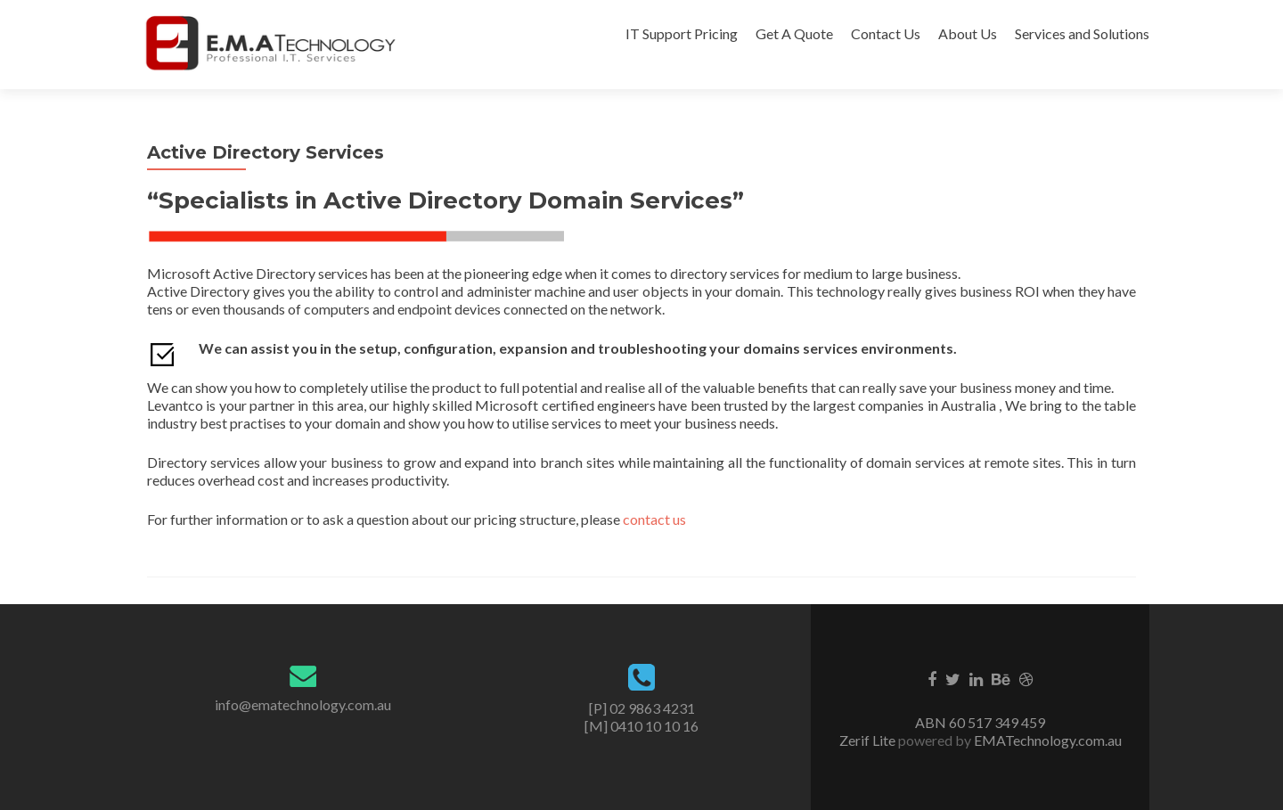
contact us (654, 519)
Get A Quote (794, 33)
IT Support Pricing (681, 33)
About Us (967, 33)
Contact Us (885, 33)
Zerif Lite (868, 740)
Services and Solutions (1082, 33)
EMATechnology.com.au (1046, 740)
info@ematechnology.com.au (303, 704)
